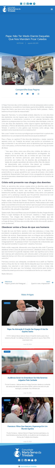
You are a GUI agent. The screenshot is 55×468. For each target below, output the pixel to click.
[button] (51, 9)
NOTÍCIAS (20, 43)
